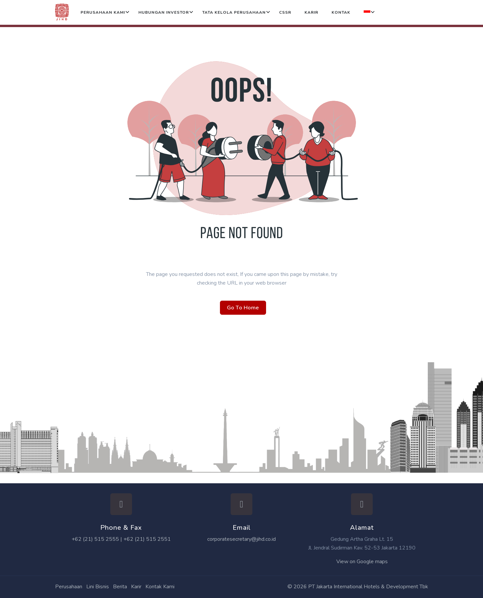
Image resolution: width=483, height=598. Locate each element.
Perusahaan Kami (103, 12)
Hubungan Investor (163, 12)
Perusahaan (68, 586)
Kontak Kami (159, 586)
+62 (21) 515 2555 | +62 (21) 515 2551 (121, 539)
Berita (120, 586)
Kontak (341, 12)
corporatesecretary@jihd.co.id (241, 539)
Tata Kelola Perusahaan (234, 12)
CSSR (285, 12)
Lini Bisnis (97, 586)
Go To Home (243, 307)
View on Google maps (362, 561)
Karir (311, 12)
